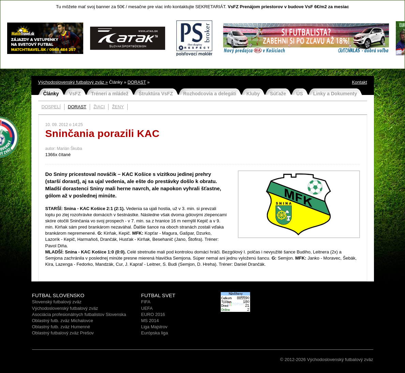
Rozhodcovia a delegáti (209, 93)
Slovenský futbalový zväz (57, 301)
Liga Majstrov (154, 326)
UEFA (147, 308)
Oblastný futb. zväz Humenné (61, 326)
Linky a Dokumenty (335, 93)
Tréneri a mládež (110, 93)
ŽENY (118, 106)
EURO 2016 (153, 314)
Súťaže (278, 93)
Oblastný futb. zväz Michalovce (62, 320)
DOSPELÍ (51, 106)
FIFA (145, 301)
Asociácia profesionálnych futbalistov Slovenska (79, 314)
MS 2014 (150, 320)
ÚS (299, 93)
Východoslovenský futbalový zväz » (73, 82)
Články (51, 93)
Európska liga (154, 332)
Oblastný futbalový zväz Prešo (62, 332)
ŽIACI (99, 106)
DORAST (137, 82)
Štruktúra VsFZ (156, 93)
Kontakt (359, 82)
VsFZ (75, 93)
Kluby (253, 93)
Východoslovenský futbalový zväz (65, 308)
